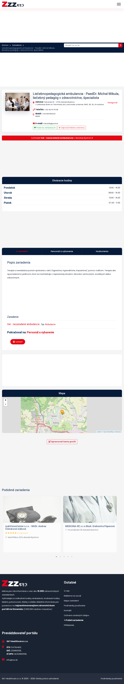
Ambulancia (50, 324)
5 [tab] (72, 556)
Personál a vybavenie (40, 332)
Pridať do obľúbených (45, 127)
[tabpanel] (32, 523)
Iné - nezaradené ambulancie (23, 324)
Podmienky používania (74, 605)
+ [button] (5, 400)
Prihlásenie (69, 625)
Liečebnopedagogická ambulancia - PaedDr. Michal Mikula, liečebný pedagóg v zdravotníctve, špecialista (76, 96)
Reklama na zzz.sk (72, 595)
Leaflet (99, 432)
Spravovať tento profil (62, 441)
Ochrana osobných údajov (76, 615)
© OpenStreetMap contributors (111, 432)
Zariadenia (17, 45)
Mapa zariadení (71, 600)
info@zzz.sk (12, 660)
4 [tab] (68, 556)
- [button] (5, 404)
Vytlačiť (18, 341)
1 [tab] (56, 556)
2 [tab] (60, 556)
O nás (66, 591)
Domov (5, 45)
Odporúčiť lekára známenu (72, 127)
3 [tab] (64, 556)
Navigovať (112, 102)
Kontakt (68, 610)
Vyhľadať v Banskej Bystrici (62, 137)
